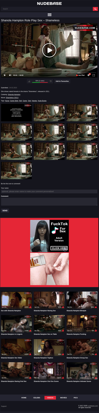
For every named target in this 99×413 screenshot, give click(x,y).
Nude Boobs (42, 101)
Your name (5, 188)
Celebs (36, 398)
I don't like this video (50, 81)
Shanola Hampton (14, 94)
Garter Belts (14, 101)
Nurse (7, 101)
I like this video (29, 81)
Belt (20, 101)
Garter (25, 101)
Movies (63, 398)
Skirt (29, 101)
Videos (50, 398)
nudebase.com (93, 406)
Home (23, 398)
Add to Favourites (62, 81)
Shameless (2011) (12, 98)
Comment (4, 196)
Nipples (34, 101)
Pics (76, 398)
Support (4, 406)
